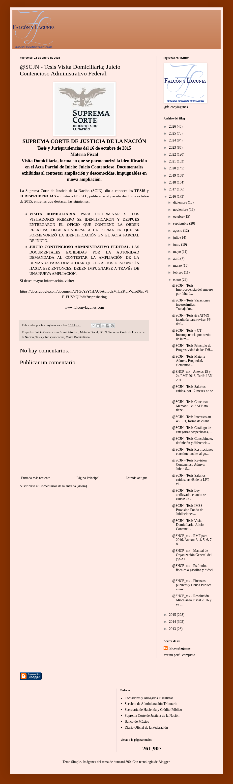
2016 (173, 196)
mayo (177, 252)
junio (177, 244)
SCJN (103, 332)
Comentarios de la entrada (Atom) (63, 486)
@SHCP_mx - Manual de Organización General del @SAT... (192, 555)
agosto (178, 230)
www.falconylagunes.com (84, 307)
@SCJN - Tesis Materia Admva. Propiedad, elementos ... (188, 361)
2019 (173, 175)
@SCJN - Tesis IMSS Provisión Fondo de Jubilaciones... (187, 510)
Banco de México (137, 721)
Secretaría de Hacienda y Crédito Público (153, 710)
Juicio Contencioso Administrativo (57, 332)
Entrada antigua (136, 478)
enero (177, 279)
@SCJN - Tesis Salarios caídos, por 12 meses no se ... (192, 391)
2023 (173, 147)
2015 (173, 615)
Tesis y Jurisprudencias (49, 337)
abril (176, 258)
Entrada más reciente (35, 478)
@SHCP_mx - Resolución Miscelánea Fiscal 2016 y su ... (191, 600)
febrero (178, 272)
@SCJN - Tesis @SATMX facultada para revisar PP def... (191, 320)
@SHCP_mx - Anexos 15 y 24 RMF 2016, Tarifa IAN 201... (192, 376)
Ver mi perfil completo (179, 655)
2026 (173, 126)
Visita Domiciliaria (77, 337)
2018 (173, 182)
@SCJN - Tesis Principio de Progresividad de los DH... (192, 348)
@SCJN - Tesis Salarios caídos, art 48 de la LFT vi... (190, 480)
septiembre (181, 223)
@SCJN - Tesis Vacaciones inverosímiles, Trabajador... (191, 305)
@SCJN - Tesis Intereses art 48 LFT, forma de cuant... (191, 419)
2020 (173, 168)
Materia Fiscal (89, 332)
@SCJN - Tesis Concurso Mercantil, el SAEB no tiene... (190, 406)
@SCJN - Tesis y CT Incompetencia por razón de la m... (191, 335)
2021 (173, 161)
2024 (173, 140)
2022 (173, 154)
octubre (178, 216)
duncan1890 (122, 762)
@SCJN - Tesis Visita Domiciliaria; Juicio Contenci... (188, 525)
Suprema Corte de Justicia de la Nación (152, 715)
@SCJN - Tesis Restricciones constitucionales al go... (192, 452)
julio (176, 237)
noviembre (181, 209)
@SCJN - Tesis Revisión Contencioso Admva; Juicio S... (189, 465)
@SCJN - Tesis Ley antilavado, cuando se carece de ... (189, 495)
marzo (177, 265)
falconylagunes (180, 648)
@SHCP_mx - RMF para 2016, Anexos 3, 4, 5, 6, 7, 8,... (192, 540)
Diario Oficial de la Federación (146, 727)
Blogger (164, 762)
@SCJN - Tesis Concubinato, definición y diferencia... (192, 441)
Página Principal (87, 478)
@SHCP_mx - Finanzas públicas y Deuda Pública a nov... (191, 585)
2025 (173, 133)
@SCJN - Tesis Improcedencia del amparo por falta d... (192, 290)
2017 (173, 189)
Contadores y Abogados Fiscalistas (149, 698)
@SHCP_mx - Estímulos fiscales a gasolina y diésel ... (192, 570)
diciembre (180, 202)
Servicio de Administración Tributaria (151, 704)
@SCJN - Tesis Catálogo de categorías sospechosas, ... (192, 430)
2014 (173, 621)
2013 (173, 629)
